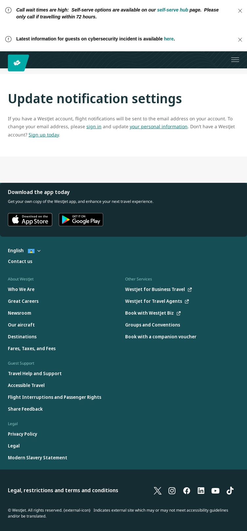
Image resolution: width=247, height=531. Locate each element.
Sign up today (44, 135)
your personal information (159, 126)
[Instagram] (172, 490)
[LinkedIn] (201, 490)
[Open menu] (235, 60)
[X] (158, 490)
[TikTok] (230, 490)
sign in (93, 126)
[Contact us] (20, 261)
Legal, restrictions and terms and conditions (63, 490)
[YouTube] (215, 490)
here (169, 38)
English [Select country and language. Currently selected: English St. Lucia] (24, 250)
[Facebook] (187, 490)
